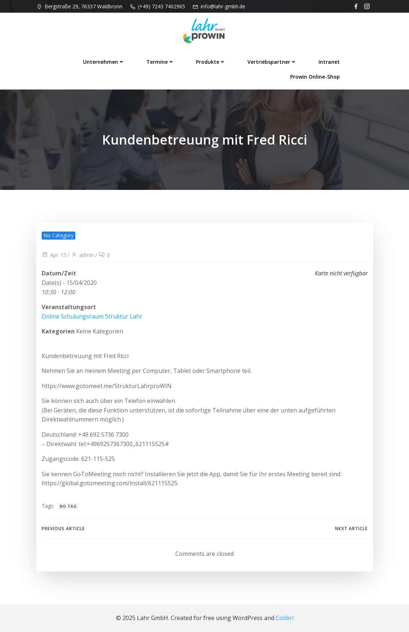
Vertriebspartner (272, 61)
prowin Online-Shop (315, 76)
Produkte (211, 61)
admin (82, 254)
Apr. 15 (54, 254)
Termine (160, 61)
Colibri (284, 618)
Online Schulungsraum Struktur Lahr (92, 316)
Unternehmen (104, 61)
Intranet (329, 61)
